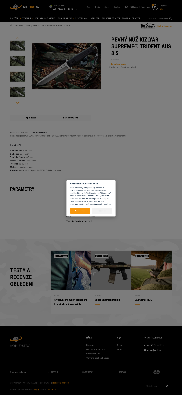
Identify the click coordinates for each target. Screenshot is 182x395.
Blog (88, 7)
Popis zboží (30, 117)
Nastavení (102, 211)
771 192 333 (58, 9)
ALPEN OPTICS (143, 299)
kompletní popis (118, 64)
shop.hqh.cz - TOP (131, 18)
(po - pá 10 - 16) (70, 9)
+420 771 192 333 (155, 345)
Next (18, 103)
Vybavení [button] (27, 18)
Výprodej (95, 18)
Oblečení (19, 25)
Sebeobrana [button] (82, 18)
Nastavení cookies (60, 383)
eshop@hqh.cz (154, 350)
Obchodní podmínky (95, 349)
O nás (97, 7)
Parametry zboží (70, 117)
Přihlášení (134, 7)
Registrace (145, 7)
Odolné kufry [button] (66, 18)
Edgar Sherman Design (107, 299)
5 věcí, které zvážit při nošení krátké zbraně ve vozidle (70, 302)
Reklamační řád (93, 353)
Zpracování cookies (102, 204)
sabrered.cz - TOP (111, 18)
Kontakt (117, 7)
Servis (107, 7)
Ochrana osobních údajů (97, 358)
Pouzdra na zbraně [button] (46, 18)
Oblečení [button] (15, 18)
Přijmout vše (80, 211)
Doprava (90, 345)
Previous (18, 38)
